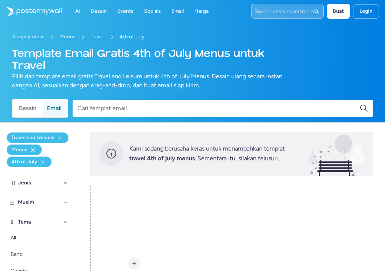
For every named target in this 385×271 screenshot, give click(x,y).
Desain (27, 108)
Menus (67, 36)
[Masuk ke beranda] (31, 11)
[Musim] (66, 202)
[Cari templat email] (218, 108)
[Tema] (66, 222)
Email (54, 108)
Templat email (28, 36)
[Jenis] (66, 183)
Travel (98, 36)
